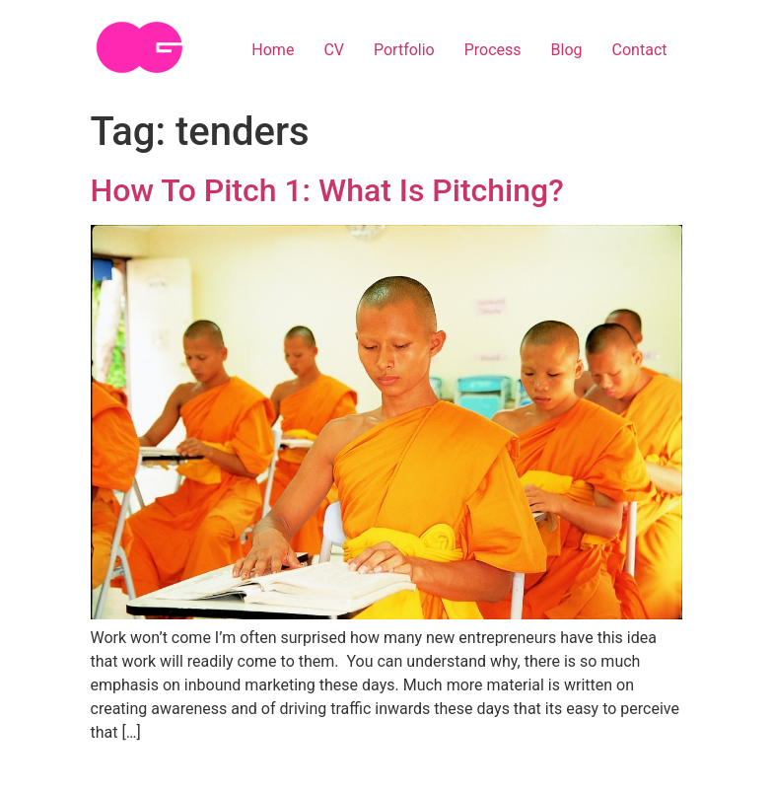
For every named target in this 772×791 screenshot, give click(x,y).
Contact (639, 49)
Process (493, 49)
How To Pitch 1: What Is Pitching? (327, 190)
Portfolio (404, 49)
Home (272, 49)
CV (333, 49)
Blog (567, 49)
